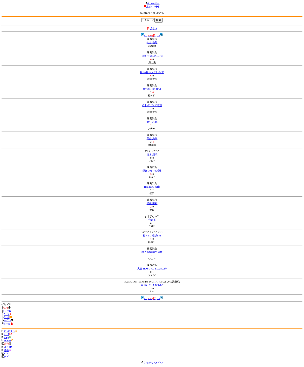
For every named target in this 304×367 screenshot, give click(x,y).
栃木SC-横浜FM (152, 88)
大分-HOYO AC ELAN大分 (152, 268)
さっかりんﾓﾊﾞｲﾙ (152, 362)
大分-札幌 (152, 121)
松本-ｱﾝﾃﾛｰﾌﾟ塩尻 (152, 105)
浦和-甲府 (152, 203)
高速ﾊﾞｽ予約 (153, 6)
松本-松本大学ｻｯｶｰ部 (152, 72)
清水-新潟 (152, 154)
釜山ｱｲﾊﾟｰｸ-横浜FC (152, 285)
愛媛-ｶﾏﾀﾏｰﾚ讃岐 (152, 170)
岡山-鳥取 (152, 138)
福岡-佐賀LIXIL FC (152, 55)
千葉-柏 (152, 219)
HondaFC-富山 (152, 186)
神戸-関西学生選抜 (152, 252)
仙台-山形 (152, 42)
